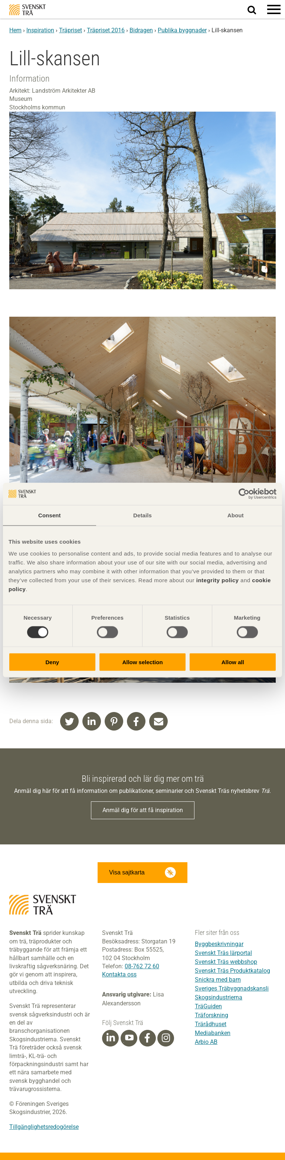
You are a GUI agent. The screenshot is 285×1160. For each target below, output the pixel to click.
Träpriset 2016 (106, 30)
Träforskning (211, 1015)
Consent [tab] (49, 515)
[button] (274, 9)
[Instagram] (166, 1038)
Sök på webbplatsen (256, 10)
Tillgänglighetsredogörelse (44, 1126)
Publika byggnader (182, 30)
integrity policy (217, 580)
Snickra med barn (218, 979)
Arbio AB (206, 1041)
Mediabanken (212, 1033)
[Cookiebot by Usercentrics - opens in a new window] (244, 494)
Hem (15, 30)
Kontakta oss (119, 974)
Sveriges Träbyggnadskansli (232, 988)
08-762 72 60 (142, 966)
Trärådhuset (210, 1024)
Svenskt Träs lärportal (223, 952)
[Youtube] (129, 1038)
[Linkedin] (111, 1038)
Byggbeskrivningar (219, 944)
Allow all (233, 662)
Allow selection (142, 662)
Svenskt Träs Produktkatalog (232, 970)
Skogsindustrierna (218, 997)
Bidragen (141, 30)
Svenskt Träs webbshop (226, 961)
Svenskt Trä (27, 9)
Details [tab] (142, 515)
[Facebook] (147, 1038)
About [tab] (235, 515)
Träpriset (70, 30)
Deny (52, 662)
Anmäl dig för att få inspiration (142, 810)
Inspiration (40, 30)
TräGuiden (208, 1006)
